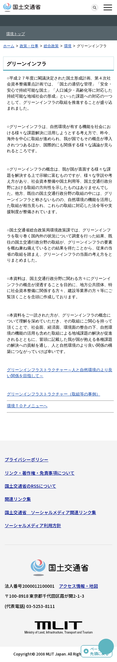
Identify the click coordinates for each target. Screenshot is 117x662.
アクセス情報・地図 (78, 586)
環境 (67, 46)
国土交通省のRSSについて (30, 486)
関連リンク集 (18, 499)
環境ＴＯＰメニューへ (27, 406)
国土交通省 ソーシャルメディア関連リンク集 (50, 512)
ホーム (8, 46)
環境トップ (15, 34)
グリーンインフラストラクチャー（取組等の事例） (53, 394)
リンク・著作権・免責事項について (40, 473)
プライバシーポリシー (26, 459)
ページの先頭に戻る (99, 651)
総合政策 (51, 46)
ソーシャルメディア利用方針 (33, 525)
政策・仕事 (29, 46)
